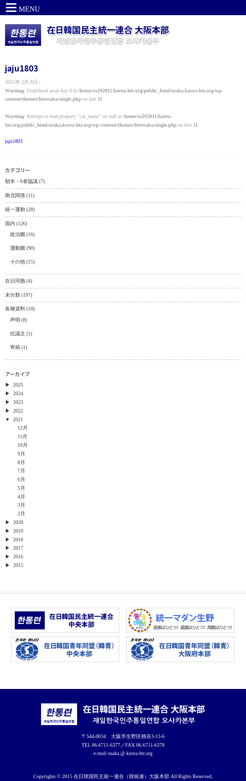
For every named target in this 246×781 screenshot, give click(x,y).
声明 (15, 320)
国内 (10, 223)
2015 (18, 565)
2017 (18, 548)
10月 (23, 445)
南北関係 (15, 195)
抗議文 (17, 333)
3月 (21, 505)
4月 (21, 496)
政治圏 (17, 234)
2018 (18, 539)
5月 (21, 488)
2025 (18, 385)
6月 (21, 479)
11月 (22, 436)
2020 (18, 522)
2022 (18, 411)
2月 (21, 513)
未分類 (12, 295)
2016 (18, 556)
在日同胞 (15, 281)
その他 (17, 262)
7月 (21, 471)
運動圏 (17, 248)
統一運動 (15, 209)
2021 (18, 419)
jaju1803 (21, 68)
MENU (29, 9)
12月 (23, 428)
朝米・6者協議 (21, 181)
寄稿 (15, 347)
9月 (21, 454)
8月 (21, 462)
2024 (18, 393)
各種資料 (15, 308)
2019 (18, 531)
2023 (18, 402)
